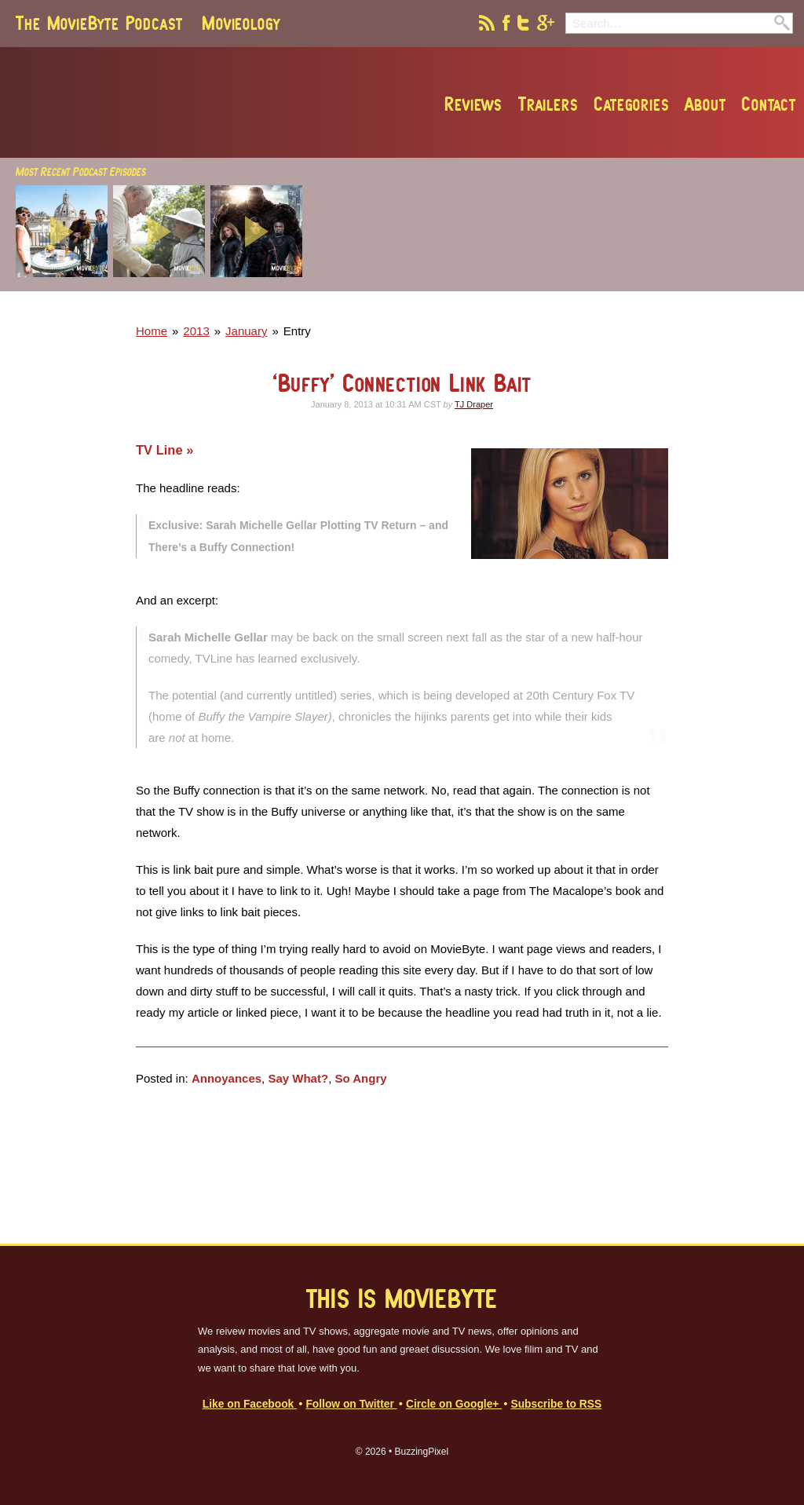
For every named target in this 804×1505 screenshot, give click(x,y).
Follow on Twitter (351, 1404)
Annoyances (226, 1078)
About (705, 103)
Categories (631, 103)
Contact (768, 103)
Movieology (241, 23)
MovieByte (194, 102)
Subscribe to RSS (555, 1404)
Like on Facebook (250, 1404)
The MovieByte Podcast (99, 23)
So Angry (360, 1078)
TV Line (161, 450)
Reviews (473, 103)
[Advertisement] (572, 307)
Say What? (298, 1078)
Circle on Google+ (454, 1404)
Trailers (548, 103)
